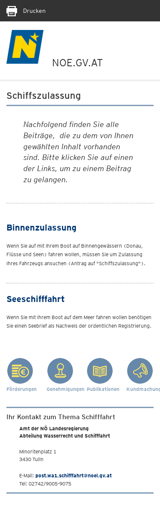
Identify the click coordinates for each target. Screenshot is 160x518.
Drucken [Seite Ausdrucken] (26, 10)
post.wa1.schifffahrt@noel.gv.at (73, 475)
